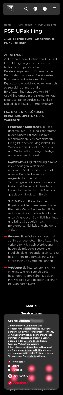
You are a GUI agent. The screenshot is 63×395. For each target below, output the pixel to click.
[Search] (26, 9)
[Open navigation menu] (54, 9)
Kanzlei (31, 306)
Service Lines (31, 313)
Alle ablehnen (19, 376)
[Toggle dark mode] (45, 9)
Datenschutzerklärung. (35, 356)
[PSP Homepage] (10, 8)
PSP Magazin (25, 24)
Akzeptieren (18, 383)
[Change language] (35, 9)
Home (7, 24)
